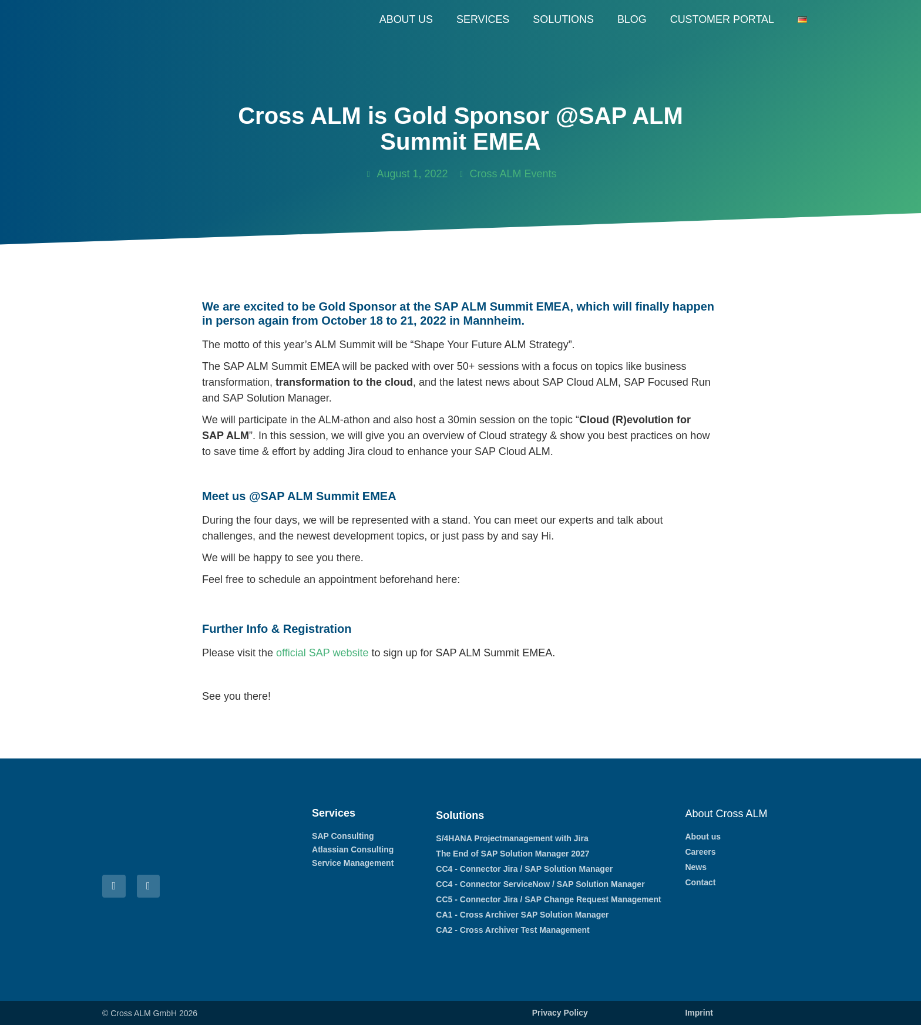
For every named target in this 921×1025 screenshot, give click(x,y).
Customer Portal (722, 19)
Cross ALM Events (513, 174)
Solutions (562, 19)
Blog (631, 19)
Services (482, 19)
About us (405, 19)
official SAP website (322, 653)
